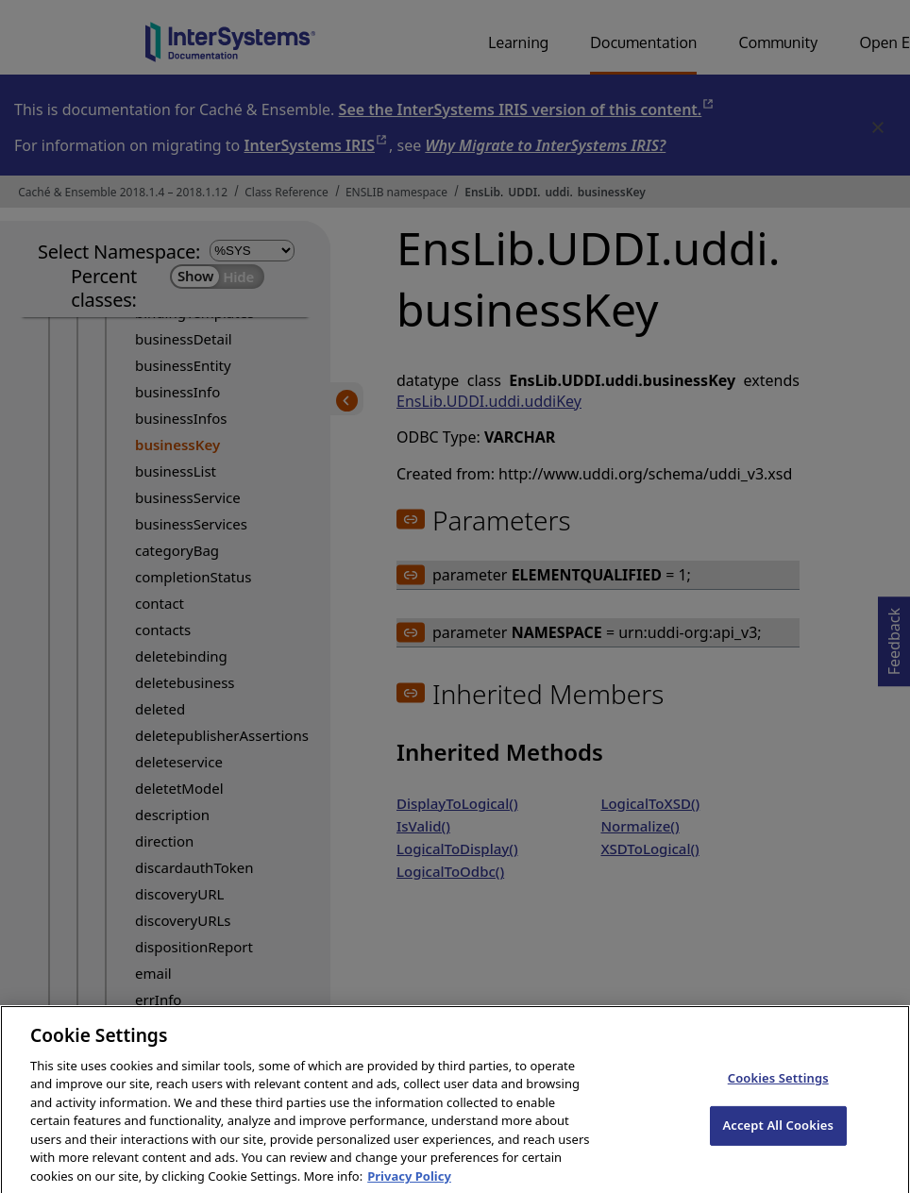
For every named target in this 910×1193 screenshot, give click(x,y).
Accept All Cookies (778, 1139)
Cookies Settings (778, 1091)
